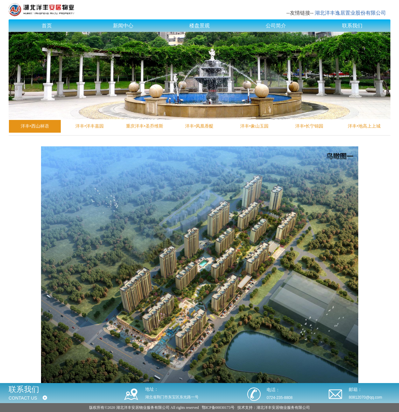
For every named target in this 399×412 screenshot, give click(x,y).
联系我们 (352, 25)
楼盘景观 (199, 25)
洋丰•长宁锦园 (309, 126)
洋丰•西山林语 (35, 126)
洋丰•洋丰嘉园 (89, 126)
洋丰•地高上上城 (364, 126)
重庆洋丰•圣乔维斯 (144, 126)
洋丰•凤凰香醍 (199, 126)
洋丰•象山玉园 (254, 126)
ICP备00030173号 (220, 407)
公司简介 (276, 25)
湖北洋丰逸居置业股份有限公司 (350, 13)
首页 (47, 25)
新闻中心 (123, 25)
